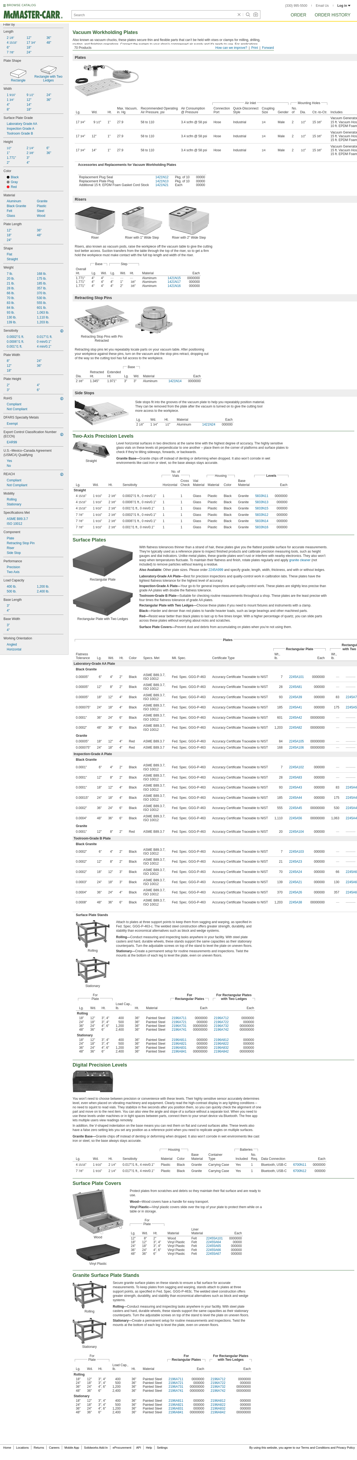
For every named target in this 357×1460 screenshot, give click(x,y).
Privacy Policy (345, 1447)
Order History (333, 15)
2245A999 (216, 570)
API (138, 1447)
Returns (39, 1447)
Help (149, 1447)
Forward (268, 48)
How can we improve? (231, 48)
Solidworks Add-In (96, 1447)
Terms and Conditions (315, 1447)
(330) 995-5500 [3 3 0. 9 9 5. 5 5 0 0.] (296, 6)
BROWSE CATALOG (21, 5)
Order (298, 15)
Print (254, 48)
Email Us (322, 6)
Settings (162, 1447)
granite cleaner (299, 560)
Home (7, 1447)
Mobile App (71, 1447)
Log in (344, 6)
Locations (22, 1447)
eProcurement (122, 1447)
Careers (54, 1447)
